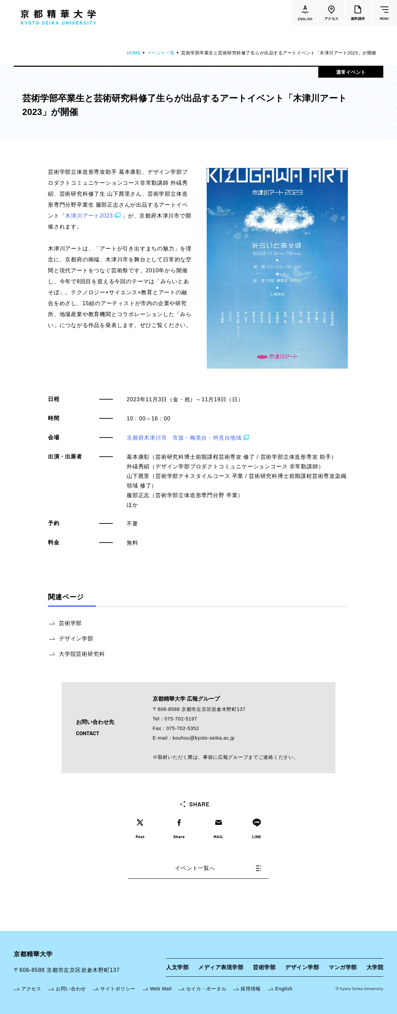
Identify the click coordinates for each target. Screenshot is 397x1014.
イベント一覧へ (218, 868)
